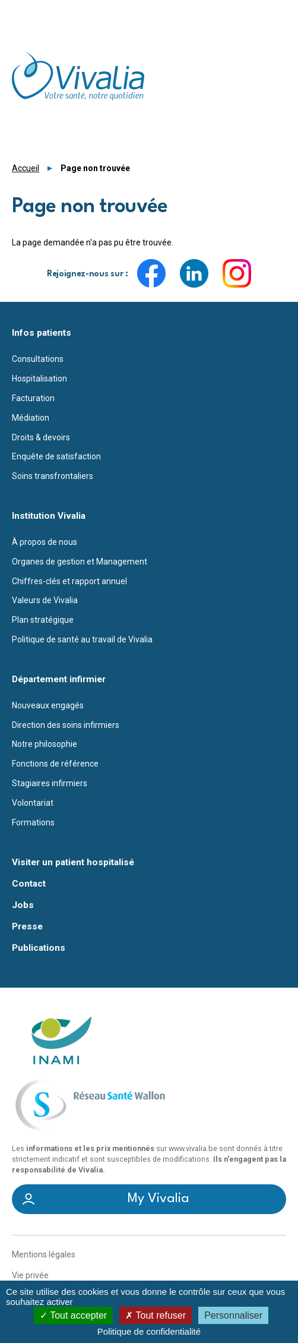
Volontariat (32, 803)
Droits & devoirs (41, 437)
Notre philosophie (44, 744)
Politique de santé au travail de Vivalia (82, 639)
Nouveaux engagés (48, 705)
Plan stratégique (43, 620)
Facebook (151, 273)
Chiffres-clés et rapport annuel (69, 581)
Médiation (30, 418)
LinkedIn (194, 273)
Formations (33, 822)
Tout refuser (155, 1315)
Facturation (33, 398)
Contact (29, 884)
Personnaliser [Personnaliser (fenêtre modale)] (233, 1315)
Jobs (23, 905)
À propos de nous (44, 542)
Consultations (38, 359)
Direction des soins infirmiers (65, 725)
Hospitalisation (39, 378)
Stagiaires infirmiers (49, 783)
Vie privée (30, 1275)
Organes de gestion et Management (79, 561)
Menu (279, 14)
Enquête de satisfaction (56, 456)
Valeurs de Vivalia (45, 600)
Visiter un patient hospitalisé (73, 862)
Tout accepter (73, 1315)
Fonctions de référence (55, 763)
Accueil (25, 168)
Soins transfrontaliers (52, 476)
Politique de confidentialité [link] (149, 1331)
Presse (27, 927)
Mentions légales (43, 1254)
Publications (38, 948)
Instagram (237, 273)
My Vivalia (158, 1198)
